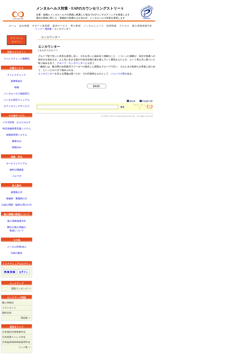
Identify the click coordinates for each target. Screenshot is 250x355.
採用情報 (111, 25)
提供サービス (61, 25)
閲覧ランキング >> (21, 288)
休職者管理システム (16, 134)
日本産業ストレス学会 (14, 337)
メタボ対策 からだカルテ (17, 122)
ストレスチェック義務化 (16, 58)
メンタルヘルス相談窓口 (16, 93)
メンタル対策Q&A (16, 246)
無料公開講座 (17, 169)
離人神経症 (8, 302)
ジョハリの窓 (118, 73)
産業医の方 (16, 192)
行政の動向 (16, 253)
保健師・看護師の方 (16, 198)
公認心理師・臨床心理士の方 (16, 204)
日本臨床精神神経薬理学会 (16, 342)
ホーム (13, 25)
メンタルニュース (93, 25)
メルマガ (16, 176)
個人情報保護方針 (142, 25)
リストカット (9, 307)
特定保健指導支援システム (17, 128)
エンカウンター (46, 73)
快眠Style (16, 147)
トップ (39, 29)
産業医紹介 (16, 81)
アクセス (124, 25)
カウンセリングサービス (16, 106)
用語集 (48, 29)
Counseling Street (123, 116)
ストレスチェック (16, 74)
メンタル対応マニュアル (16, 99)
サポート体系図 (41, 25)
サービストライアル (16, 163)
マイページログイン (16, 40)
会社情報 (24, 25)
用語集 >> (26, 318)
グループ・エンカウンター (71, 63)
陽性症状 (7, 312)
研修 (16, 87)
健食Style (16, 141)
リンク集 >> (24, 347)
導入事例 (76, 25)
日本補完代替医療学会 (14, 332)
